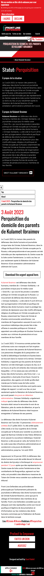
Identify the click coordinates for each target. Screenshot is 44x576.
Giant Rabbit (29, 559)
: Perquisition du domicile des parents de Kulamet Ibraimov (16, 202)
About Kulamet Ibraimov (23, 60)
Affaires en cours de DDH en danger (33, 569)
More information (8, 14)
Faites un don (16, 33)
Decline (18, 18)
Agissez (22, 545)
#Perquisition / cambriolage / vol (28, 523)
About (3, 196)
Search (37, 33)
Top (2, 192)
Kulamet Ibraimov (8, 282)
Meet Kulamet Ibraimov (16, 173)
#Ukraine (17, 521)
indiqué (4, 401)
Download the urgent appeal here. (22, 275)
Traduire (39, 39)
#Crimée (9, 521)
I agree (6, 18)
